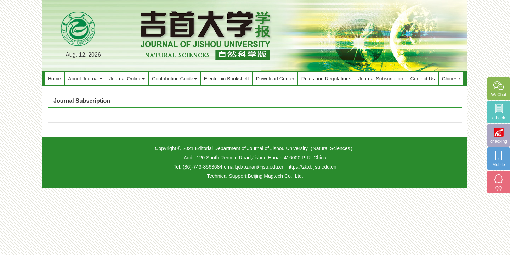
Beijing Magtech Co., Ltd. (275, 176)
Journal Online (127, 78)
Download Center (275, 78)
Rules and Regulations (326, 78)
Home (54, 78)
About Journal (85, 78)
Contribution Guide (174, 78)
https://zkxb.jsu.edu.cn (311, 167)
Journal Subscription (380, 78)
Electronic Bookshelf (226, 78)
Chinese (451, 78)
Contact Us (422, 78)
